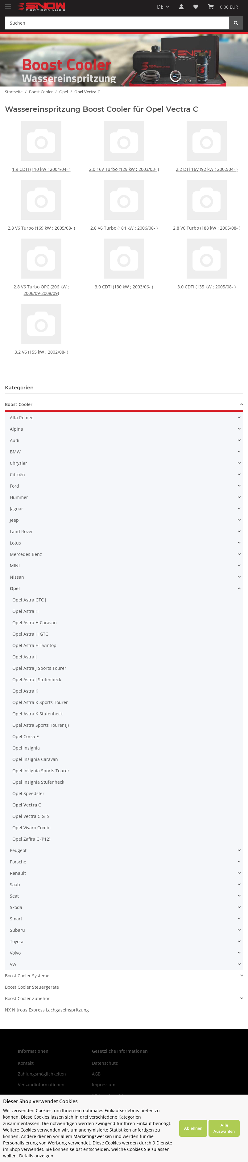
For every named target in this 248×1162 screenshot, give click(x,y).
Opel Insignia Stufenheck (38, 782)
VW (13, 964)
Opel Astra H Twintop (34, 645)
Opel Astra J (24, 657)
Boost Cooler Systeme (27, 976)
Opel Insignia (26, 748)
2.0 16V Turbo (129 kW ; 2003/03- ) (124, 169)
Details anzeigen (36, 1156)
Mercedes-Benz (26, 554)
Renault (18, 873)
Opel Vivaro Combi (31, 827)
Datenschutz (105, 1063)
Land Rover (21, 531)
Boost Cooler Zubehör (27, 998)
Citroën (17, 474)
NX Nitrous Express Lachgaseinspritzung (47, 1010)
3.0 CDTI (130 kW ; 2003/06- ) (124, 279)
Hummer (19, 497)
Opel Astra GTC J (29, 600)
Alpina (16, 429)
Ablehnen (193, 1128)
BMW (15, 452)
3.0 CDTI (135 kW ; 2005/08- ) (207, 279)
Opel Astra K (25, 691)
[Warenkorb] (223, 7)
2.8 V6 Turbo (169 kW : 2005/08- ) (41, 228)
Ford (14, 486)
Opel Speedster (28, 793)
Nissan (17, 577)
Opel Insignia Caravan (35, 759)
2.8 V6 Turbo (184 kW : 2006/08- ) (124, 228)
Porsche (18, 862)
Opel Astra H (25, 611)
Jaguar (16, 509)
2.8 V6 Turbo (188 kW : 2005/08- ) (206, 228)
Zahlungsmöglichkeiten (42, 1074)
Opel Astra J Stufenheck (36, 679)
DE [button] (160, 6)
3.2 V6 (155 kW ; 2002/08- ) (41, 343)
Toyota (16, 941)
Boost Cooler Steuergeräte (32, 987)
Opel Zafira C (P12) (31, 839)
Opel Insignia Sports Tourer (40, 771)
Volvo (15, 953)
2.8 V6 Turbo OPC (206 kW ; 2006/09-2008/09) (41, 281)
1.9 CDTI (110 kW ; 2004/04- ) (41, 169)
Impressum (103, 1085)
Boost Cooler (18, 404)
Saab (15, 884)
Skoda (16, 907)
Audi (14, 440)
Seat (14, 896)
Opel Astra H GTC (30, 634)
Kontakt (26, 1063)
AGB (96, 1074)
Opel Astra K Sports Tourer (40, 702)
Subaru (17, 930)
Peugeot (18, 850)
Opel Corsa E (25, 736)
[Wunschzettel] (195, 7)
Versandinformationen (41, 1085)
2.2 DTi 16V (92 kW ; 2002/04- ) (207, 169)
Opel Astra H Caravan (34, 622)
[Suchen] (117, 23)
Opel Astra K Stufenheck (37, 714)
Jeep (14, 520)
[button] (181, 7)
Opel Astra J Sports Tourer (39, 668)
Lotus (15, 543)
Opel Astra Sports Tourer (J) (40, 725)
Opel (15, 588)
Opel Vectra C (26, 805)
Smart (16, 919)
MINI (15, 566)
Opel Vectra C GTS (31, 816)
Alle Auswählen (224, 1128)
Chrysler (18, 463)
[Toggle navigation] (8, 4)
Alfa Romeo (21, 417)
